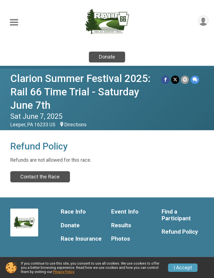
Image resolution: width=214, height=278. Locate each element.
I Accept (183, 267)
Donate (107, 57)
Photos (120, 239)
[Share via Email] (185, 80)
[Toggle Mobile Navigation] (14, 22)
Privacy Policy (63, 272)
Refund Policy (180, 232)
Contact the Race (40, 177)
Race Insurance (81, 239)
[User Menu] (203, 21)
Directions (75, 124)
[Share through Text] (195, 80)
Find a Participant (176, 215)
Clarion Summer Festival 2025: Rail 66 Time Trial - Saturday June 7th (80, 91)
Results (121, 225)
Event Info (124, 212)
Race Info (73, 212)
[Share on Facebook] (165, 80)
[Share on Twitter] (175, 80)
